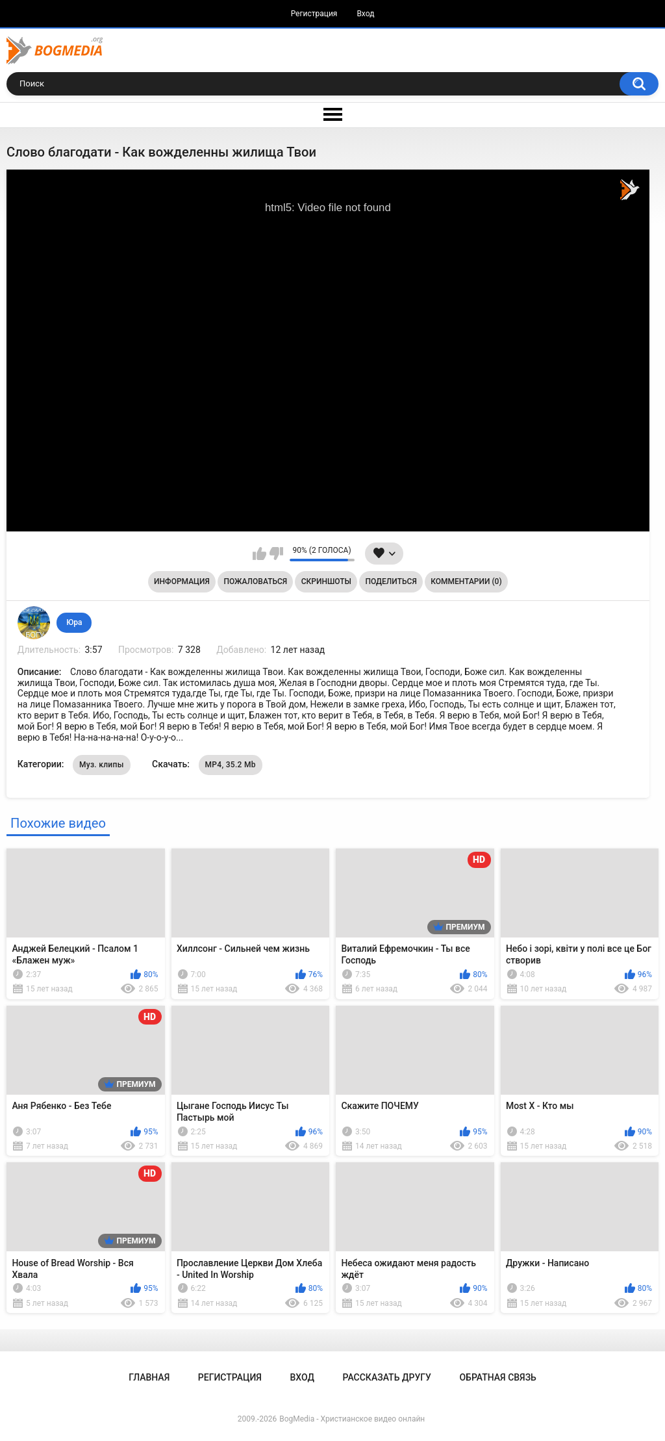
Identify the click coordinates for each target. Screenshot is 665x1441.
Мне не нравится (276, 553)
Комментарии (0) (466, 581)
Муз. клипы (101, 764)
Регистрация (314, 13)
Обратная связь (497, 1377)
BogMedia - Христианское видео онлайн (352, 1418)
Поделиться (391, 581)
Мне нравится (259, 553)
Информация (182, 581)
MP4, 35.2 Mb (230, 764)
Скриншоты (326, 581)
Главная (149, 1377)
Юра (74, 622)
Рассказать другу (387, 1377)
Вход (365, 13)
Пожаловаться (255, 581)
